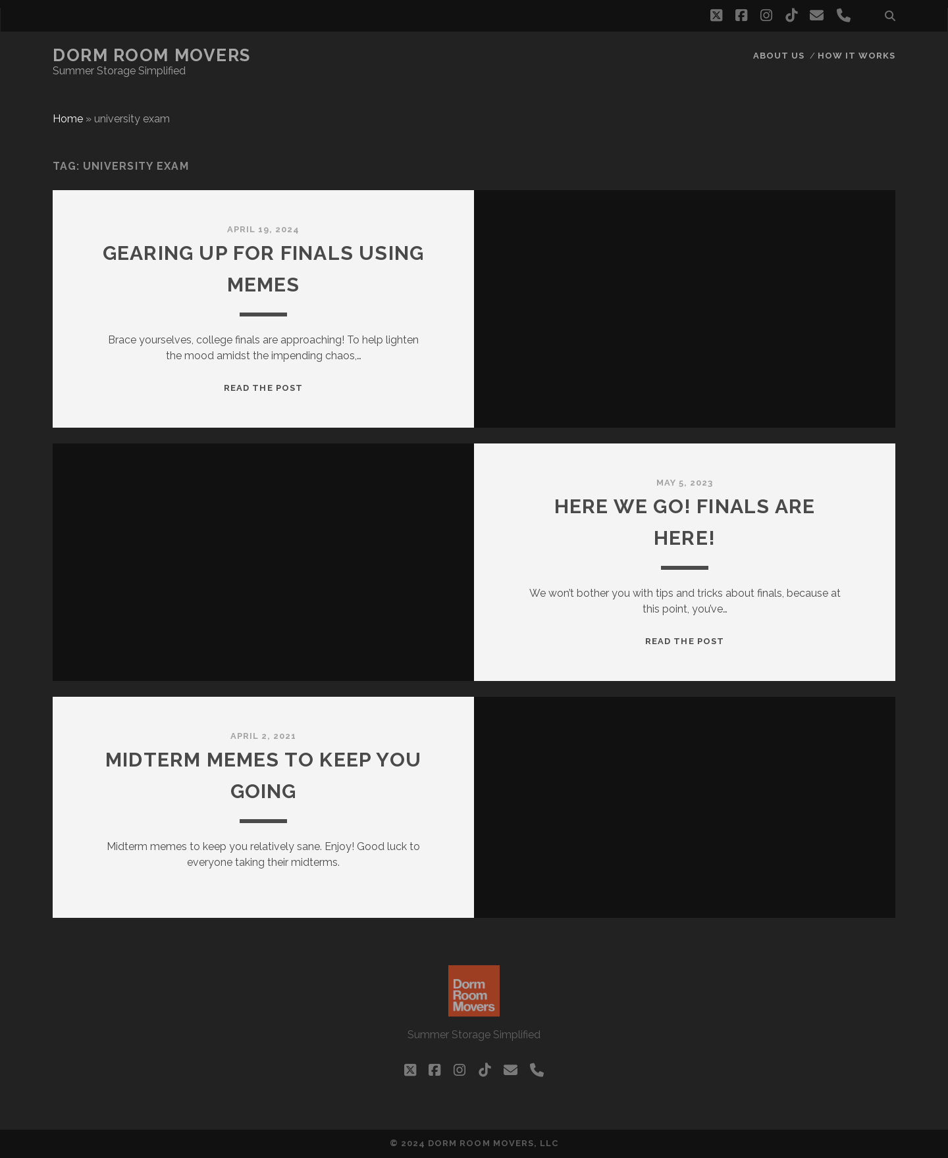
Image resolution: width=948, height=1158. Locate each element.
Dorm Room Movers (152, 55)
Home (68, 119)
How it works (857, 56)
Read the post (263, 388)
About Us (778, 56)
